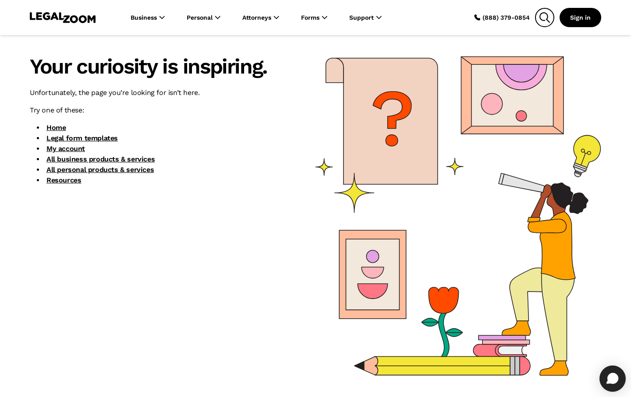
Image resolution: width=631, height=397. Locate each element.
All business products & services (100, 159)
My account (65, 148)
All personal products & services (100, 169)
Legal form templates (82, 138)
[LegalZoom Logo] (63, 17)
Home (56, 127)
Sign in (580, 17)
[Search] (544, 17)
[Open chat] (612, 378)
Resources (63, 180)
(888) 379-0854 (502, 17)
